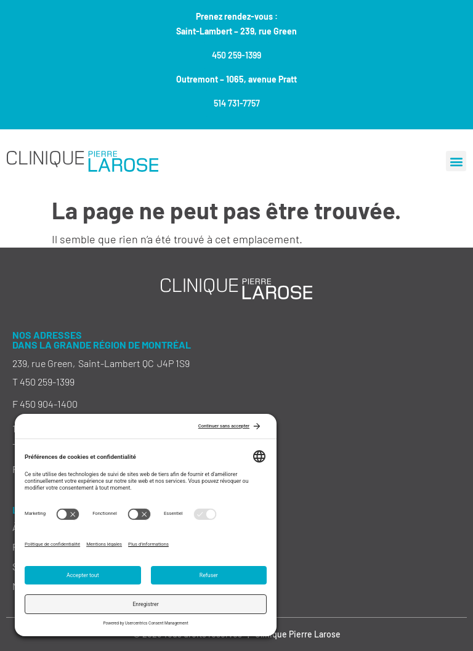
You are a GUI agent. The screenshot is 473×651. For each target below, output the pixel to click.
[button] (456, 161)
